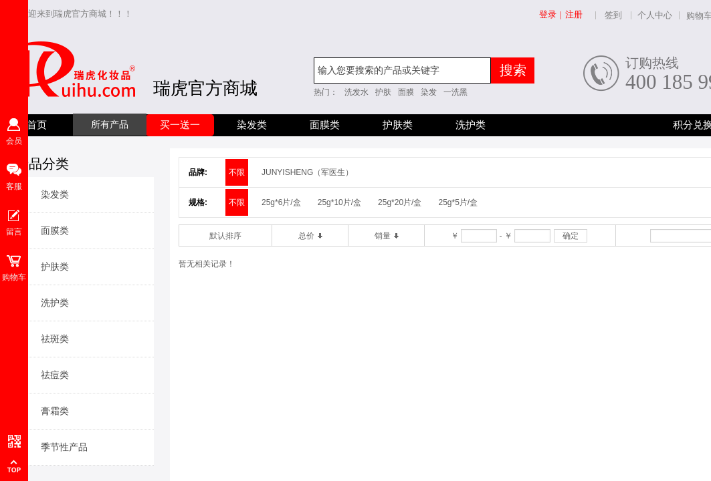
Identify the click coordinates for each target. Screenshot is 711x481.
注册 (574, 14)
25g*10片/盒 (339, 202)
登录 (547, 14)
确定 (571, 235)
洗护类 (470, 125)
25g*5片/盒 (458, 202)
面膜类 (325, 125)
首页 (37, 125)
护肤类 (398, 125)
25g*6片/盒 (281, 202)
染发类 (252, 125)
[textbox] (402, 70)
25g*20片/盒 (399, 202)
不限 (237, 172)
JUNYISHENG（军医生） (307, 172)
